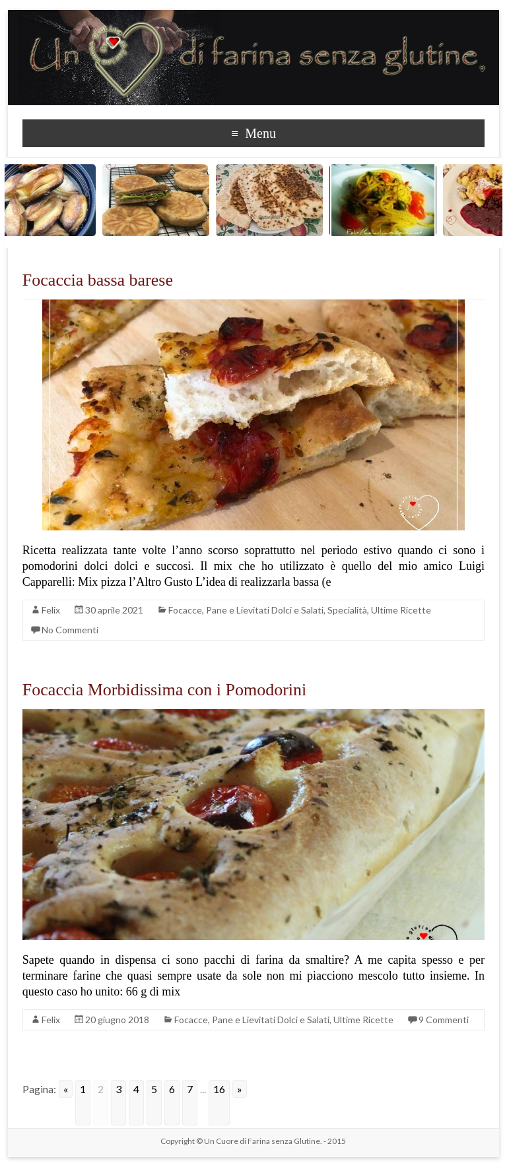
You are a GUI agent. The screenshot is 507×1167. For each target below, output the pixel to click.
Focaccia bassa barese (97, 280)
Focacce (185, 609)
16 (219, 1089)
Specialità (347, 609)
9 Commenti (444, 1019)
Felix (51, 609)
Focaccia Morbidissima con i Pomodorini (164, 689)
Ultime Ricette (401, 609)
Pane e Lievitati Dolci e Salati (264, 609)
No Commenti (70, 629)
